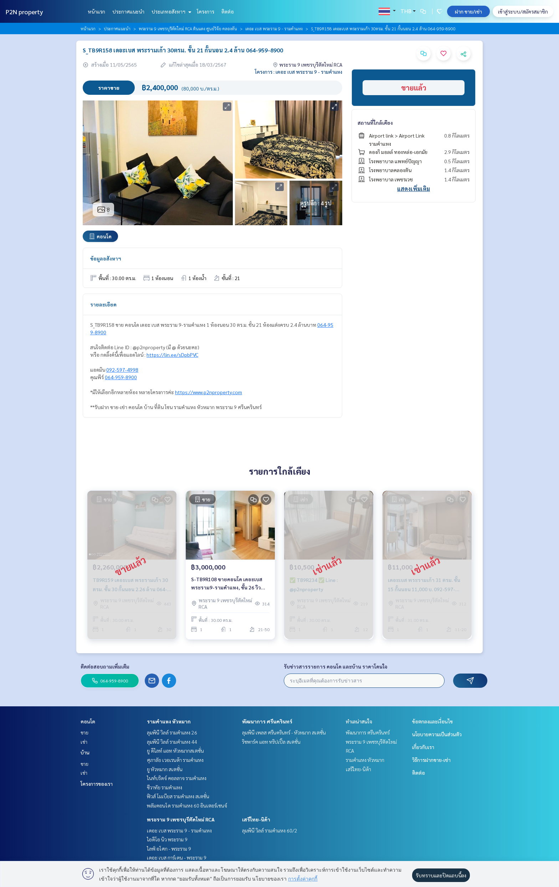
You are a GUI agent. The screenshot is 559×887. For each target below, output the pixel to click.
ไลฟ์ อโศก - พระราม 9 (169, 848)
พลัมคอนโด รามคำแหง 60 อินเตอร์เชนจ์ (187, 805)
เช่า (84, 741)
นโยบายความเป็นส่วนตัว (437, 734)
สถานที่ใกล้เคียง (375, 122)
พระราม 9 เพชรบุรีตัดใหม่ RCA (181, 819)
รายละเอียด (103, 304)
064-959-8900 (121, 377)
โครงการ (205, 11)
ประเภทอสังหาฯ (171, 11)
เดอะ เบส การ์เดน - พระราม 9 (176, 857)
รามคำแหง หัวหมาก (169, 721)
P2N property (24, 11)
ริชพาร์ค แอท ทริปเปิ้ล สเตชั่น (271, 741)
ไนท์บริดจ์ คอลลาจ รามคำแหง (176, 778)
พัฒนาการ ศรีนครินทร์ (267, 721)
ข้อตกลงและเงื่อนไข (432, 721)
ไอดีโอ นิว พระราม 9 (167, 839)
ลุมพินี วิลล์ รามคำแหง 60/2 (269, 830)
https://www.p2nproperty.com (208, 392)
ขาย (84, 732)
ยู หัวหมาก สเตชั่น (165, 769)
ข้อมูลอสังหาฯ (105, 258)
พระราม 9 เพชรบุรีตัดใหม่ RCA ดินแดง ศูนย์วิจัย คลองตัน (188, 28)
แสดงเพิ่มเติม (413, 188)
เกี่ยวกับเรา (423, 747)
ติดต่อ (227, 11)
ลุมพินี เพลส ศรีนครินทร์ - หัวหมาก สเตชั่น (284, 732)
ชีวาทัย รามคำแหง (164, 787)
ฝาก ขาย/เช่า (468, 11)
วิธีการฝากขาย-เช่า (431, 760)
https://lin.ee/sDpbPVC (172, 354)
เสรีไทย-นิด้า (256, 819)
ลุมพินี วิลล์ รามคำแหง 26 (172, 732)
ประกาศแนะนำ (128, 11)
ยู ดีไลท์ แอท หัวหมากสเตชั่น (175, 750)
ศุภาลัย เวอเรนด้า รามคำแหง (175, 760)
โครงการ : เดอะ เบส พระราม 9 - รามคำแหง (298, 71)
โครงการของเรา (97, 783)
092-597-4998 (122, 369)
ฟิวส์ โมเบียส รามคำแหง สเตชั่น (178, 796)
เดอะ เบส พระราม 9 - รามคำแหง (274, 28)
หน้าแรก (96, 11)
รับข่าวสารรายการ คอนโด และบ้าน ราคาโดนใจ (336, 666)
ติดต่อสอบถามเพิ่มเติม (105, 666)
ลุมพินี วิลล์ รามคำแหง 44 (172, 741)
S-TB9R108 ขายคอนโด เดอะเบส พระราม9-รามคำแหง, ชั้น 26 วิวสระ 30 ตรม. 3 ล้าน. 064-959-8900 (229, 583)
